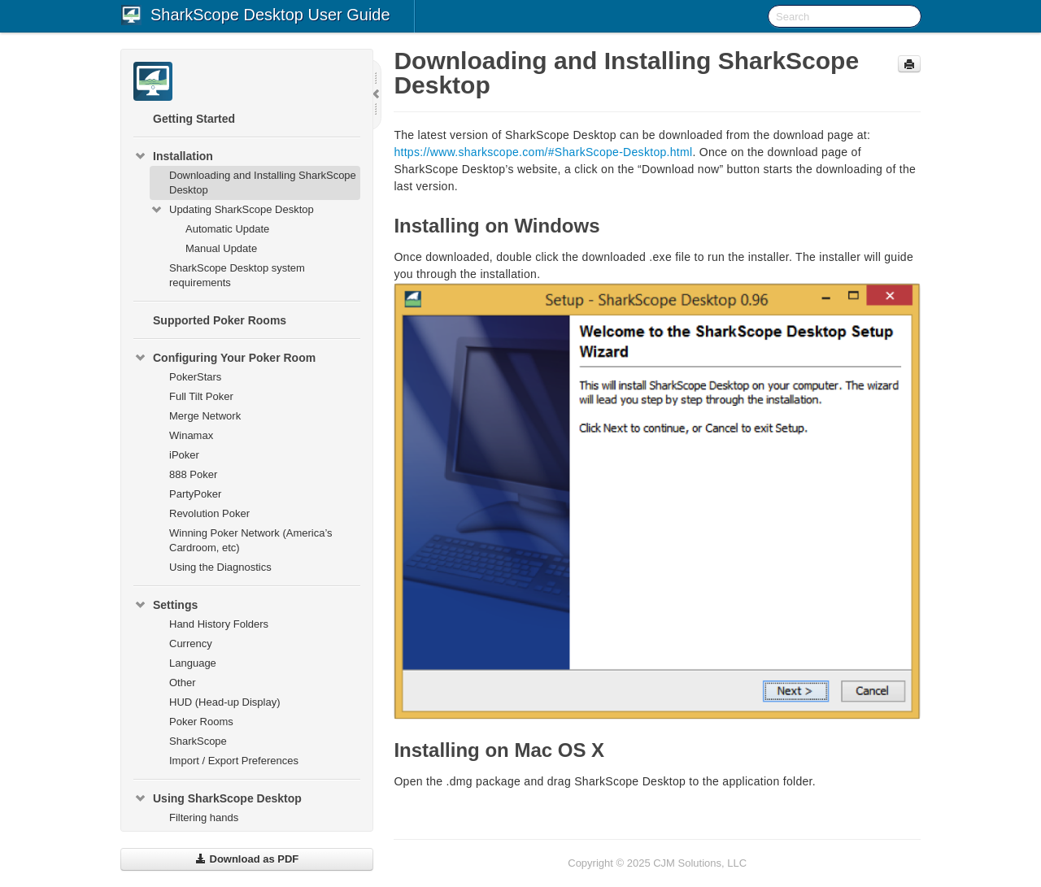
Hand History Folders (218, 624)
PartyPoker (195, 494)
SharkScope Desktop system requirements (237, 275)
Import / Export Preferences (233, 760)
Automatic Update (227, 229)
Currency (190, 643)
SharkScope (198, 741)
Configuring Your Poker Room (224, 357)
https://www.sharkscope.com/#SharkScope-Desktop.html (543, 152)
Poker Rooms (201, 721)
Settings (165, 605)
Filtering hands (203, 817)
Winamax (191, 435)
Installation (173, 156)
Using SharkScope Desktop (217, 798)
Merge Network (205, 416)
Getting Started (194, 118)
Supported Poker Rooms (219, 320)
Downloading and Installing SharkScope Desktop (262, 182)
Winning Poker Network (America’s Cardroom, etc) (251, 540)
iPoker (184, 455)
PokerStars (195, 377)
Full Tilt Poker (201, 396)
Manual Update (221, 248)
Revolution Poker (209, 513)
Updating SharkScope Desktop (232, 210)
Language (192, 663)
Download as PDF (246, 859)
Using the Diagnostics (220, 567)
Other (182, 682)
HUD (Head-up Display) (225, 702)
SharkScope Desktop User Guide (270, 15)
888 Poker (193, 474)
